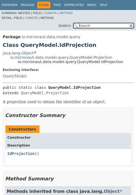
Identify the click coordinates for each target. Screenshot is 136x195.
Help (103, 5)
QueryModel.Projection (45, 93)
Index (91, 5)
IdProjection (21, 153)
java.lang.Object (18, 53)
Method (66, 13)
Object (112, 191)
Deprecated (74, 5)
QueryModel (14, 76)
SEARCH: (64, 26)
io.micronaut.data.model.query (51, 37)
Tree (57, 5)
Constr (50, 13)
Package (28, 5)
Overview (10, 5)
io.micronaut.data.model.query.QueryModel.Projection (61, 57)
